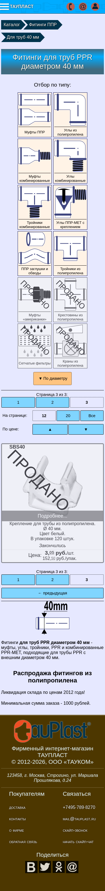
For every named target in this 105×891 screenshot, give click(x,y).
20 (68, 415)
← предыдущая (52, 593)
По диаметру (55, 378)
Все (91, 415)
